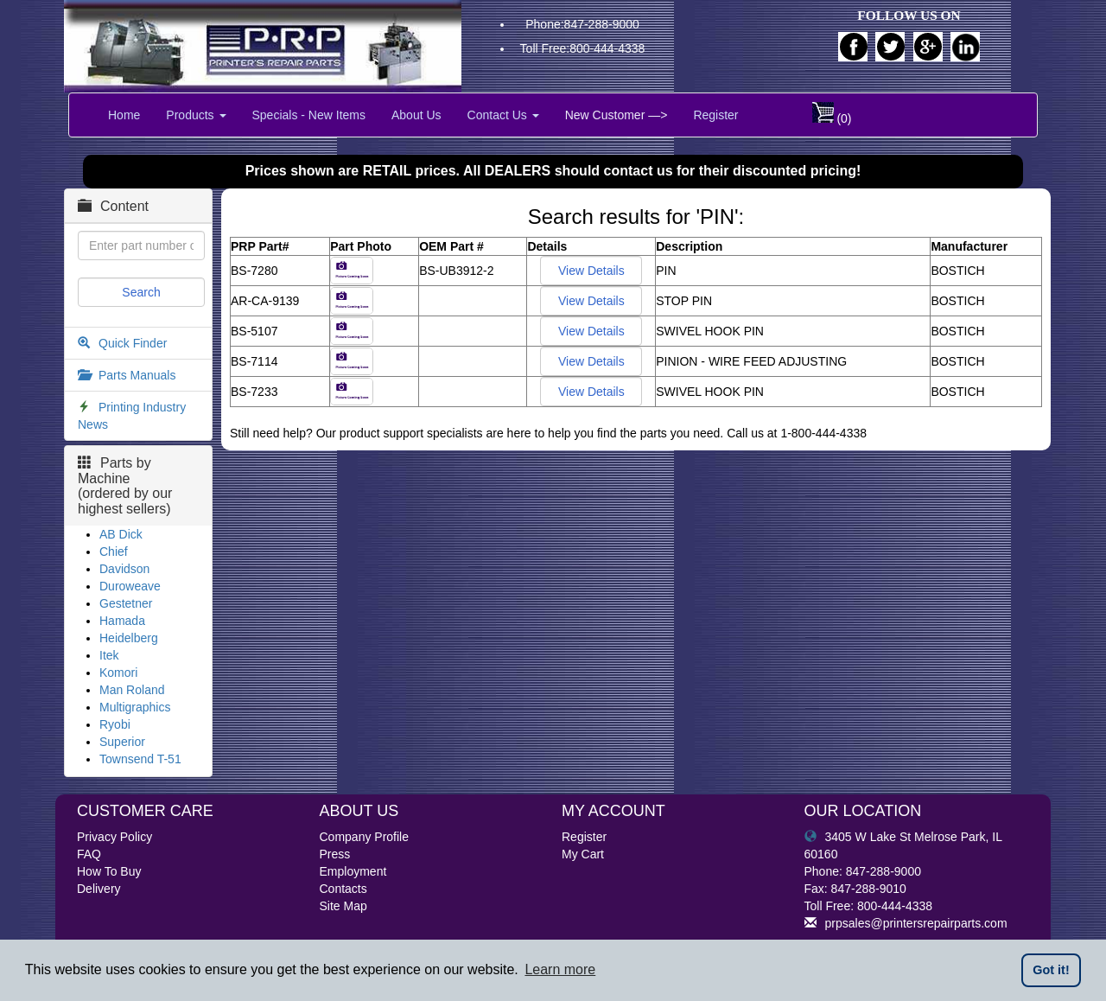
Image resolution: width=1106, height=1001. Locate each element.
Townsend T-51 (140, 759)
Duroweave (130, 586)
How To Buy (109, 871)
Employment (353, 871)
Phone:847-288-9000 (582, 24)
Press (335, 854)
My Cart (583, 854)
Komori (118, 672)
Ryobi (114, 724)
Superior (122, 742)
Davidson (124, 569)
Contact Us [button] (503, 115)
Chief (113, 551)
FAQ (89, 854)
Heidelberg (128, 638)
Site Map (343, 906)
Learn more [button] (559, 969)
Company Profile (365, 837)
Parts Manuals (137, 375)
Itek (109, 655)
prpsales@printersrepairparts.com (905, 923)
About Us (416, 115)
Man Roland (132, 690)
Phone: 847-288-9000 (862, 871)
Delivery (99, 889)
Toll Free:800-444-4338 (582, 48)
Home (124, 115)
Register (715, 115)
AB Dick (121, 534)
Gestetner (125, 603)
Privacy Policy (114, 837)
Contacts (343, 889)
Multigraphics (134, 707)
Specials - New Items (308, 115)
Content (113, 206)
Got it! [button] (1051, 970)
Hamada (122, 621)
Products (196, 115)
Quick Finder (133, 343)
